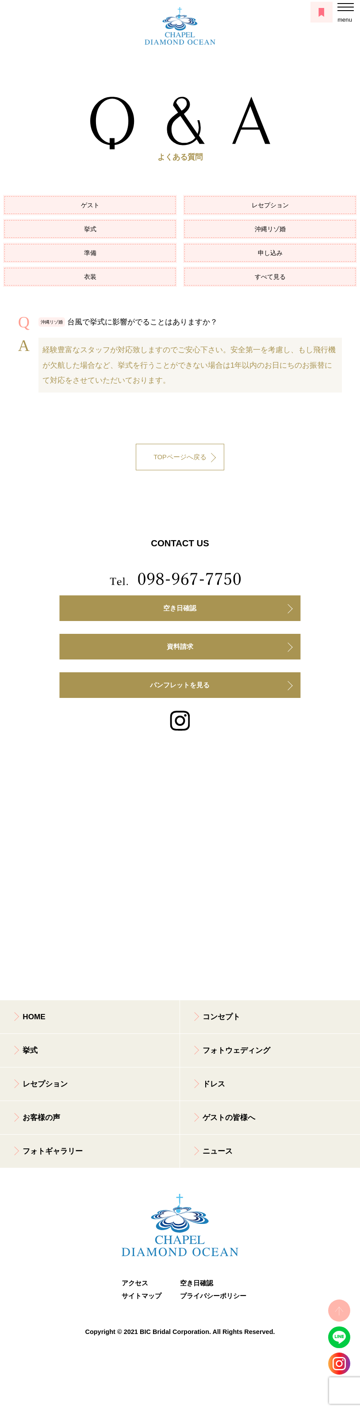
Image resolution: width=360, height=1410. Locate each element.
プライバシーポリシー (209, 1295)
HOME (34, 1017)
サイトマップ (141, 1295)
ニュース (218, 1151)
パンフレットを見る (180, 685)
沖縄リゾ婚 (270, 228)
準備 (90, 252)
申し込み (270, 252)
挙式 (90, 228)
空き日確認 (179, 608)
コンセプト (221, 1017)
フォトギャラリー (53, 1151)
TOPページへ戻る (180, 457)
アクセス (135, 1283)
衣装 (90, 276)
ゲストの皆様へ (229, 1117)
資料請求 (180, 646)
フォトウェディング (236, 1050)
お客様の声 (41, 1117)
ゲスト (90, 205)
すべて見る (270, 276)
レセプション (270, 205)
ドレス (214, 1084)
